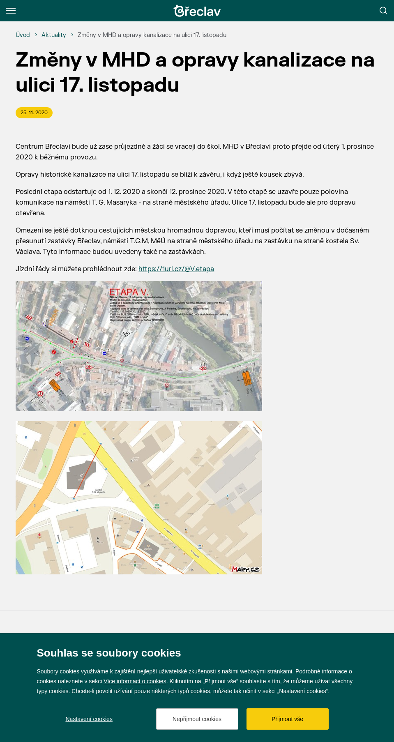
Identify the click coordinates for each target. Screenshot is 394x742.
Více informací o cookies (135, 681)
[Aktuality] (53, 35)
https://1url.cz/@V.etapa (176, 269)
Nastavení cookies (89, 719)
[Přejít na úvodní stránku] (197, 10)
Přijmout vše (287, 719)
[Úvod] (23, 35)
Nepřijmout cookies (197, 719)
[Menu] (10, 10)
